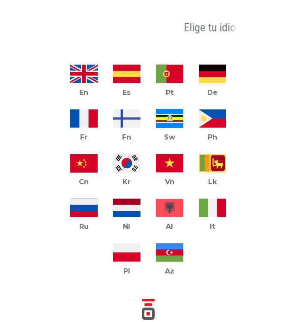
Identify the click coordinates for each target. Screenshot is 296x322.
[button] (53, 28)
